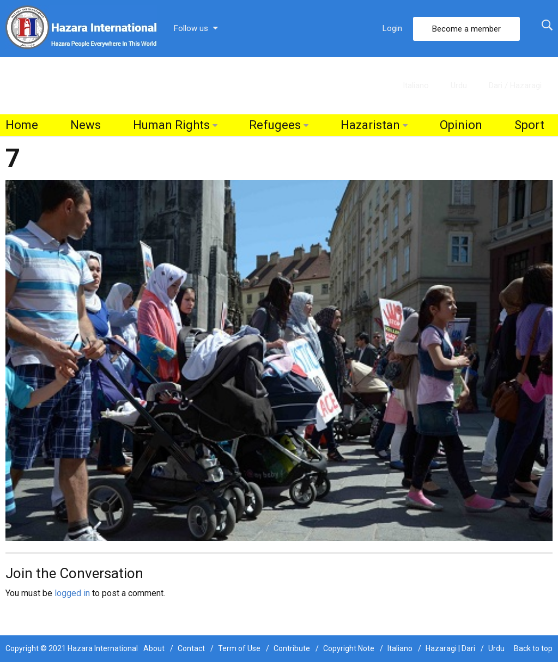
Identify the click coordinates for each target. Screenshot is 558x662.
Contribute (292, 648)
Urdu (459, 85)
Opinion (461, 125)
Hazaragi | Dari (450, 648)
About (154, 648)
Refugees (275, 125)
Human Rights (171, 125)
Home (21, 125)
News (85, 125)
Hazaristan (370, 125)
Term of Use (239, 648)
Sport (529, 125)
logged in (72, 593)
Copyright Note (348, 648)
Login (392, 28)
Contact (191, 648)
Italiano (416, 85)
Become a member (466, 29)
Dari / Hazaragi (515, 85)
